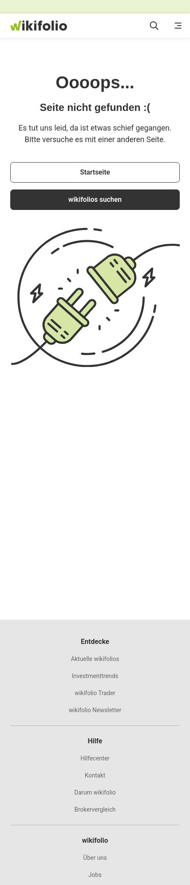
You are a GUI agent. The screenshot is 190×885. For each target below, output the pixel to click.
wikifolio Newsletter (95, 710)
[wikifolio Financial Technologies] (38, 25)
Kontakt (95, 775)
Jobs (95, 874)
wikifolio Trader (95, 693)
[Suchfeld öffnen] (154, 25)
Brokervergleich (94, 809)
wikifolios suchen (95, 199)
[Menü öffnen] (178, 25)
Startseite (95, 172)
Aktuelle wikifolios (95, 658)
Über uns (95, 857)
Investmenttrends (95, 675)
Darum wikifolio (95, 792)
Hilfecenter (94, 758)
